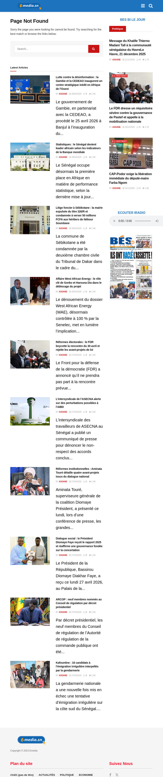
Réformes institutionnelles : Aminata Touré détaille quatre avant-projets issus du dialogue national (79, 472)
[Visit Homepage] (27, 6)
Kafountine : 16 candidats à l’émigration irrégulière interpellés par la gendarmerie (77, 666)
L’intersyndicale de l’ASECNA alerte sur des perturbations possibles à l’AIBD (78, 402)
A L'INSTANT (119, 76)
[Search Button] (151, 6)
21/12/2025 (129, 60)
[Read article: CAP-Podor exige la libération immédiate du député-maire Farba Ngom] (131, 153)
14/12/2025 (129, 188)
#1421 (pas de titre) (22, 774)
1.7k (145, 60)
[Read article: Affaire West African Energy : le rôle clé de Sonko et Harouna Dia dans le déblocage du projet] (30, 291)
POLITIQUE (67, 774)
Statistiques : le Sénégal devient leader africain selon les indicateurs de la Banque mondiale (78, 148)
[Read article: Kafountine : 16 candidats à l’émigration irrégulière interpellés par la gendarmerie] (30, 675)
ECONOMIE (86, 774)
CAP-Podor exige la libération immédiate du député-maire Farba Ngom (130, 178)
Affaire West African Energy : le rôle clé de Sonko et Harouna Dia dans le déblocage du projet (78, 282)
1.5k (92, 157)
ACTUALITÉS (47, 774)
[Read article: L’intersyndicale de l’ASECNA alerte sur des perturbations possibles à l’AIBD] (30, 411)
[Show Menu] (143, 6)
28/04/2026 (75, 94)
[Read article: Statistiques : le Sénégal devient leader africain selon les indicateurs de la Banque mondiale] (30, 157)
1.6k (92, 355)
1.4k (92, 94)
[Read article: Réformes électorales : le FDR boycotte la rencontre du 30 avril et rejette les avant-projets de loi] (30, 354)
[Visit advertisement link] (131, 267)
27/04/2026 (75, 355)
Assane (63, 94)
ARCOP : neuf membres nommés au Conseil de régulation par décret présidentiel (79, 603)
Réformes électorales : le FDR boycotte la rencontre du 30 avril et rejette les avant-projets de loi (78, 345)
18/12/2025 (129, 127)
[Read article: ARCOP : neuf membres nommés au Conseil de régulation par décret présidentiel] (30, 612)
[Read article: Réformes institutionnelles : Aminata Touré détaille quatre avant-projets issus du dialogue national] (30, 481)
